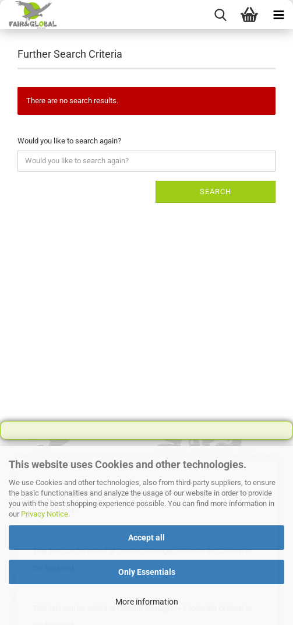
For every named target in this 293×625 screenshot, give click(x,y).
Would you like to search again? (69, 140)
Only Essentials (146, 572)
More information (146, 601)
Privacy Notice (44, 514)
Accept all (146, 537)
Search (215, 191)
